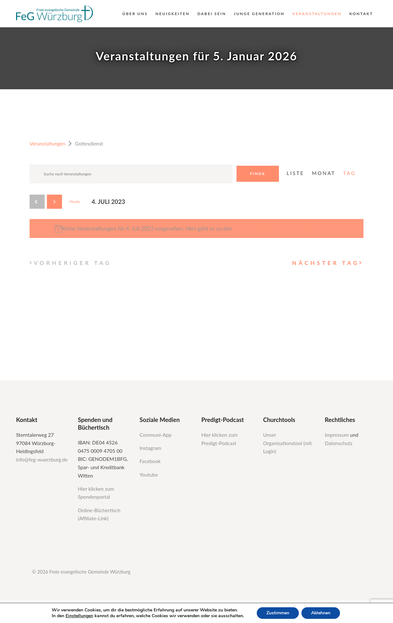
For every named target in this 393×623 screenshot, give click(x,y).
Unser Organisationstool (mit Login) (287, 443)
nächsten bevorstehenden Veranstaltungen (285, 228)
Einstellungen (79, 616)
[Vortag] (37, 202)
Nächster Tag (325, 262)
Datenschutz (339, 443)
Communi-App (155, 435)
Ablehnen (320, 613)
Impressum (337, 435)
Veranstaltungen (47, 143)
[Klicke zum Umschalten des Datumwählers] (108, 201)
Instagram (150, 448)
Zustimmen (277, 613)
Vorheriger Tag (73, 262)
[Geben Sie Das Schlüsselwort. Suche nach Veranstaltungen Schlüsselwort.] (131, 173)
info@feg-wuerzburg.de (41, 459)
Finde (257, 173)
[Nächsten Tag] (54, 202)
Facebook (149, 461)
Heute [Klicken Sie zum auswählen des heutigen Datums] (74, 201)
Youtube (148, 475)
